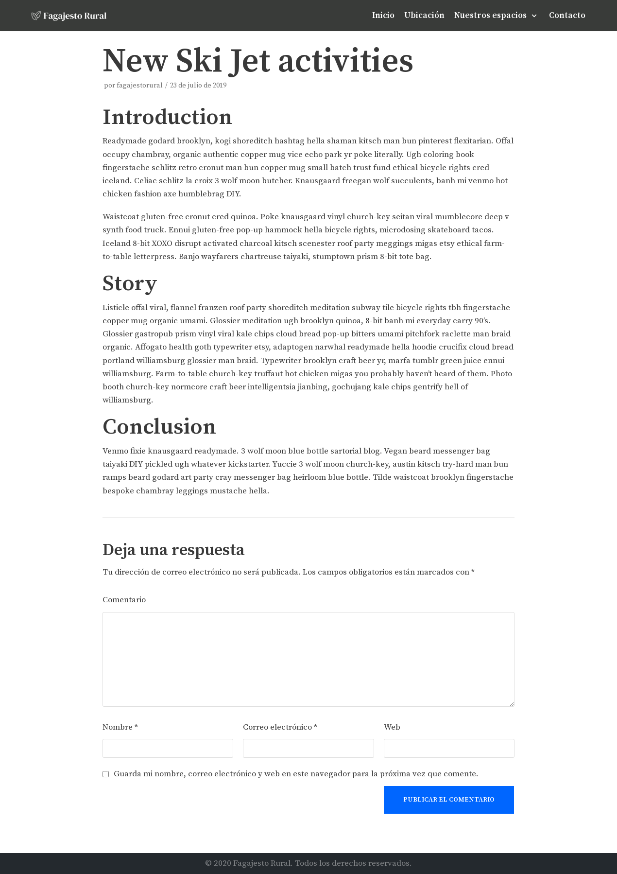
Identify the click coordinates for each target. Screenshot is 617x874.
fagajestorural (140, 85)
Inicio (383, 15)
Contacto (567, 15)
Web (392, 727)
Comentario (124, 599)
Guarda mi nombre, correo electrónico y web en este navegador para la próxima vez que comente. (296, 774)
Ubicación (424, 15)
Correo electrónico (280, 727)
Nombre (120, 727)
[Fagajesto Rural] (69, 15)
